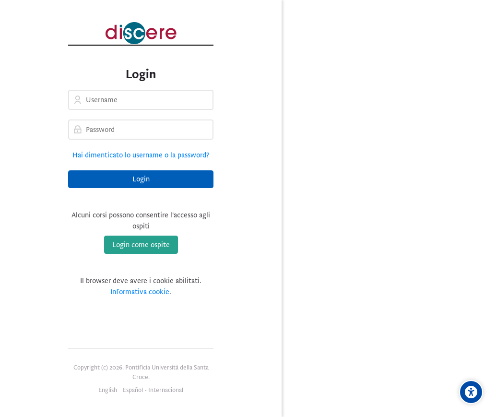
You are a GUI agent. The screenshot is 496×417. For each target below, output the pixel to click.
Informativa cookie (139, 291)
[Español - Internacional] (153, 390)
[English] (107, 390)
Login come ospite (141, 244)
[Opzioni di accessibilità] (471, 392)
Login (141, 179)
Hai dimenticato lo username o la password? (141, 155)
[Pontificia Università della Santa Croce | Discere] (140, 33)
